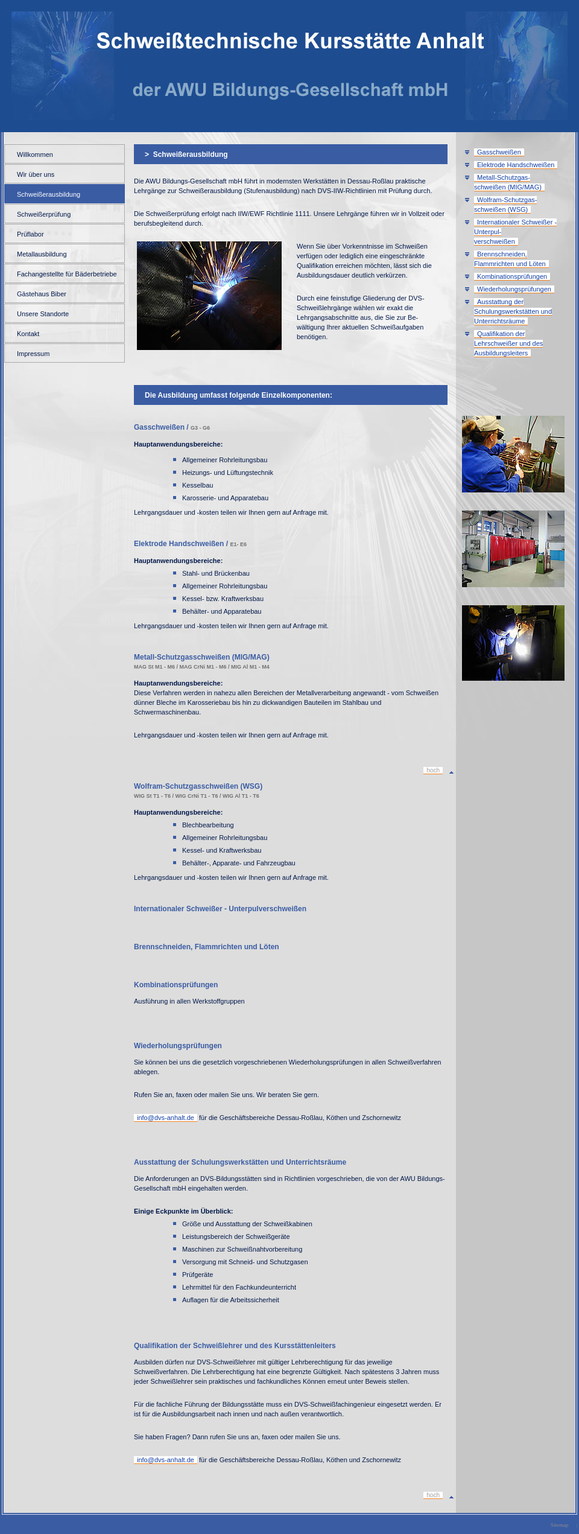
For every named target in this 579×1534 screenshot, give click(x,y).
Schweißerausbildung (48, 194)
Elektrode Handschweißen (515, 164)
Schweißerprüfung (44, 214)
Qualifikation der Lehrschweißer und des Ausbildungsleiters (508, 343)
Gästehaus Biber (41, 294)
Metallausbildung (42, 254)
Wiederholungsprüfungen (514, 289)
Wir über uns (35, 174)
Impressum (33, 353)
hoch (433, 770)
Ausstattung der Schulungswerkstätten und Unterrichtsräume (513, 311)
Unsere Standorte (43, 313)
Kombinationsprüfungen (512, 276)
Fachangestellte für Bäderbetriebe (67, 274)
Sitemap (560, 1525)
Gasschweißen (499, 152)
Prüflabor (30, 234)
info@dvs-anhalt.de (165, 1117)
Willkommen (35, 154)
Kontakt (28, 333)
